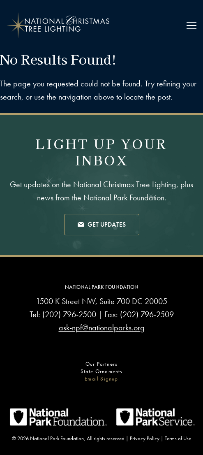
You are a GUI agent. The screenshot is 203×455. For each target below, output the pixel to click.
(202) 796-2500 (69, 314)
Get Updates (102, 225)
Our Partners (101, 363)
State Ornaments (102, 371)
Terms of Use (178, 438)
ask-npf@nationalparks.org (102, 327)
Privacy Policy (144, 438)
